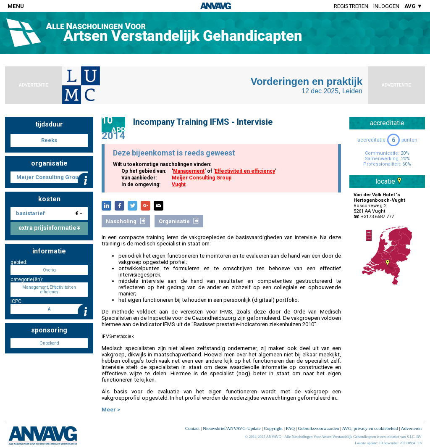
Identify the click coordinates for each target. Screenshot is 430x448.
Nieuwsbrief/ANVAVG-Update (232, 428)
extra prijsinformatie (49, 227)
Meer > (111, 409)
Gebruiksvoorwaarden (318, 428)
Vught (179, 184)
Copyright (273, 428)
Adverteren (411, 428)
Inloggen (386, 6)
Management (189, 171)
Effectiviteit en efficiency (245, 171)
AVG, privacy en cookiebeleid (370, 428)
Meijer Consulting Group (201, 178)
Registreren (351, 6)
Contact (192, 428)
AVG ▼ (413, 6)
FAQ (290, 428)
